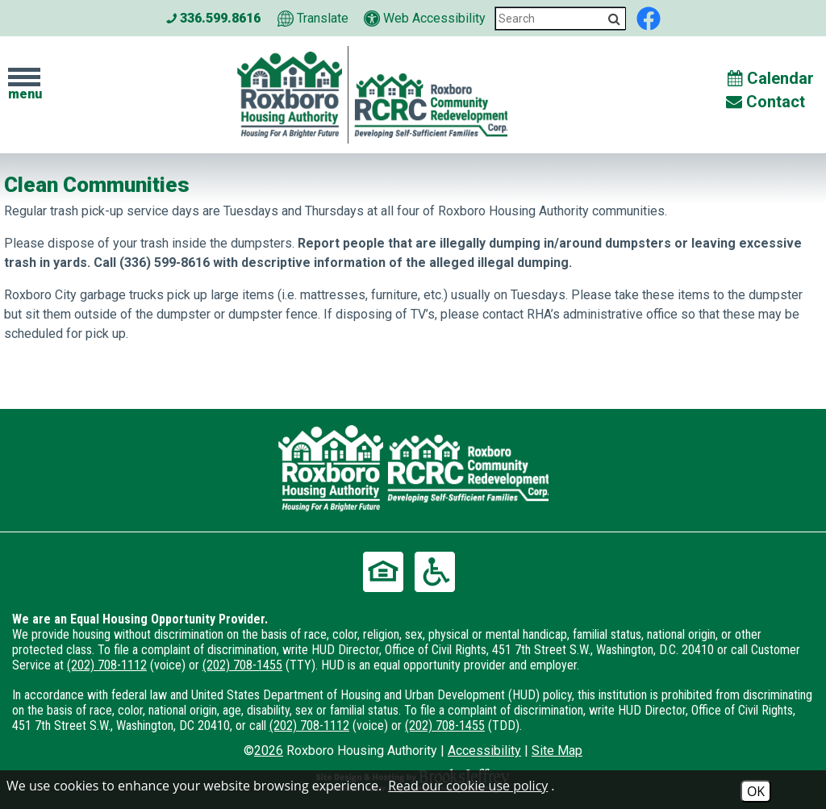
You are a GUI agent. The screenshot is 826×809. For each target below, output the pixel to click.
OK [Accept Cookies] (756, 791)
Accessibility (484, 750)
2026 (268, 750)
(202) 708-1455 (242, 665)
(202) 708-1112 (107, 665)
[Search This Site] (560, 18)
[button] (24, 85)
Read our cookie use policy (468, 785)
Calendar (771, 78)
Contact (765, 101)
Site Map (557, 750)
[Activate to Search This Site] (614, 19)
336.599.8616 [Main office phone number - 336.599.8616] (213, 18)
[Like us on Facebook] (648, 16)
